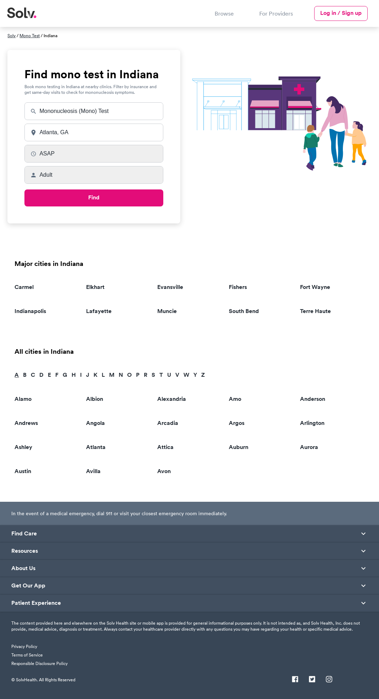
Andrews (26, 423)
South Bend (244, 311)
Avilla (93, 471)
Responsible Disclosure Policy (39, 663)
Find (94, 197)
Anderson (312, 399)
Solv (11, 36)
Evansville (170, 287)
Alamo (23, 399)
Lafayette (99, 311)
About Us (23, 568)
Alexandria (171, 399)
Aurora (309, 447)
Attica (165, 447)
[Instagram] (329, 680)
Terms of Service (27, 655)
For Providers (276, 13)
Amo (235, 399)
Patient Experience (36, 603)
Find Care (24, 533)
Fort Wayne (315, 287)
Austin (23, 471)
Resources (24, 551)
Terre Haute (315, 311)
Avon (164, 471)
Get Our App (28, 586)
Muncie (167, 311)
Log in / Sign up (341, 13)
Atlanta (96, 447)
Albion (94, 399)
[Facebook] (295, 680)
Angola (95, 423)
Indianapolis (30, 311)
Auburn (238, 447)
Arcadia (167, 423)
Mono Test (29, 36)
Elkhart (95, 287)
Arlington (312, 423)
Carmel (24, 287)
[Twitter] (312, 680)
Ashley (23, 447)
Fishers (238, 287)
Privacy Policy (24, 646)
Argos (236, 423)
